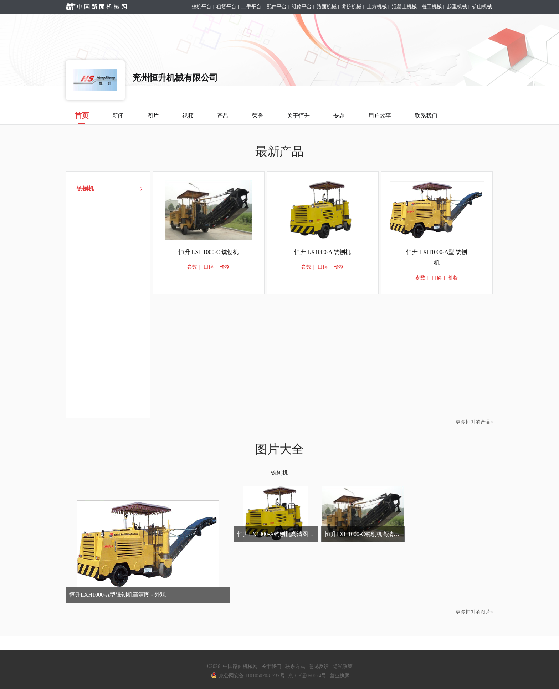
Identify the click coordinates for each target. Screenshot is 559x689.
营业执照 (340, 675)
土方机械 (377, 6)
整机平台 (201, 6)
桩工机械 (432, 6)
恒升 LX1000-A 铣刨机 (322, 252)
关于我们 (271, 666)
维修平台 (302, 6)
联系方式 (295, 666)
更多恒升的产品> (474, 422)
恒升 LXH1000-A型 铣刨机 (436, 257)
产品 (223, 116)
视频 (188, 116)
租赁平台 (226, 6)
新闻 (118, 116)
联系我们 (426, 116)
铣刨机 (279, 473)
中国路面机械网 (240, 666)
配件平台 (277, 6)
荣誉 (257, 116)
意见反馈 (319, 666)
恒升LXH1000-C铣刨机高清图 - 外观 (365, 534)
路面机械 (327, 6)
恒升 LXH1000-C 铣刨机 (209, 252)
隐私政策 (343, 666)
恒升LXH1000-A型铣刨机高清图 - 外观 (117, 595)
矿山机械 (482, 6)
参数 (192, 267)
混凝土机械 (404, 6)
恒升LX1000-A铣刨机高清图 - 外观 (277, 534)
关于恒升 (298, 116)
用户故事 (379, 116)
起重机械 (457, 6)
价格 (225, 267)
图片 (153, 116)
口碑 (209, 267)
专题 (339, 116)
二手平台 (251, 6)
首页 (82, 118)
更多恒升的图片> (474, 612)
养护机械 (351, 6)
